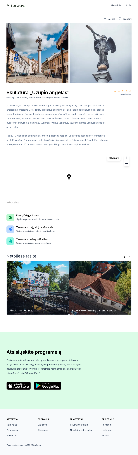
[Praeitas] (124, 257)
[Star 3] (122, 91)
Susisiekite (11, 435)
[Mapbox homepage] (13, 202)
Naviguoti (114, 158)
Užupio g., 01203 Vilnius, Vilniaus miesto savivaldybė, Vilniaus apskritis (37, 97)
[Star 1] (115, 91)
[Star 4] (126, 91)
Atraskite (42, 424)
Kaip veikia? (12, 424)
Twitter (105, 435)
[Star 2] (119, 91)
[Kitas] (130, 257)
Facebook (107, 424)
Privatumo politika (79, 424)
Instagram (107, 430)
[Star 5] (130, 91)
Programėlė (12, 430)
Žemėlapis (43, 430)
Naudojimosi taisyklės (81, 430)
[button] (109, 19)
